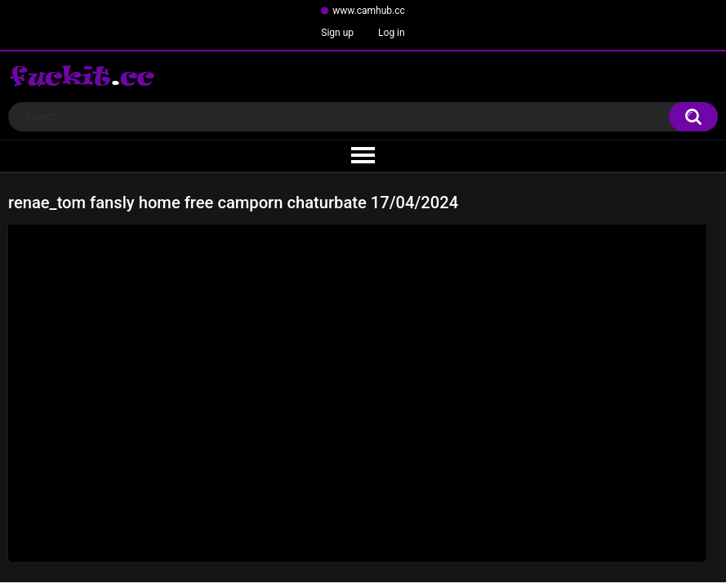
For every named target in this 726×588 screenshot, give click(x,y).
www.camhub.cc (368, 10)
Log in (391, 32)
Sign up (337, 32)
